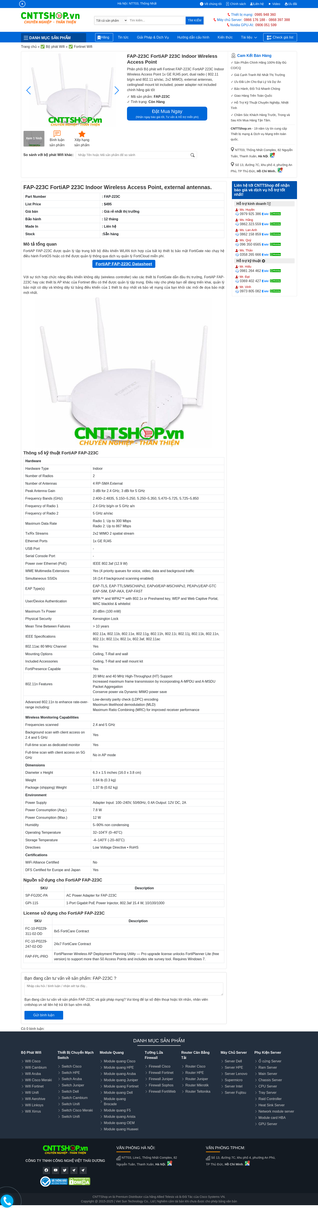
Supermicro (234, 1080)
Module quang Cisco (119, 1061)
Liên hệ (257, 4)
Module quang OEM (119, 1123)
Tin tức (123, 37)
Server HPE (234, 1067)
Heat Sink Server (272, 1105)
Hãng (104, 37)
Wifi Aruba (33, 1074)
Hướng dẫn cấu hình (193, 37)
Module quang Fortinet (121, 1086)
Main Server (268, 1074)
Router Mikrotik (197, 1085)
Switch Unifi (71, 1104)
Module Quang (112, 1052)
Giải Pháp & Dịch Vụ (153, 37)
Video (274, 4)
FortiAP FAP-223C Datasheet (124, 264)
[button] (117, 90)
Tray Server (267, 1092)
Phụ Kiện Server (267, 1052)
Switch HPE (71, 1072)
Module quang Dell (118, 1092)
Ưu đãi (290, 4)
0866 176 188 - (255, 20)
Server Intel (234, 1086)
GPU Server (268, 1124)
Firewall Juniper (161, 1079)
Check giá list (280, 37)
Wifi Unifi (32, 1092)
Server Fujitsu (235, 1092)
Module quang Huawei (121, 1129)
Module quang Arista (119, 1116)
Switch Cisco (72, 1066)
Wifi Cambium (36, 1067)
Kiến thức (225, 37)
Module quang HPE (119, 1067)
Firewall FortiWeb (162, 1091)
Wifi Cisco (32, 1061)
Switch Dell (70, 1091)
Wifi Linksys (34, 1105)
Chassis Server (270, 1080)
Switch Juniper (73, 1085)
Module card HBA (272, 1118)
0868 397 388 (279, 20)
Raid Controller (270, 1099)
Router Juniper (196, 1079)
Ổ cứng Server (270, 1061)
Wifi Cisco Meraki (38, 1080)
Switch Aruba (72, 1079)
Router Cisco (195, 1066)
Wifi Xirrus (33, 1111)
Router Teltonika (197, 1091)
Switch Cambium (75, 1098)
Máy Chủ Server (234, 1052)
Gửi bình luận (43, 1015)
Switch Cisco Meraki (77, 1110)
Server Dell (233, 1061)
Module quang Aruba (120, 1074)
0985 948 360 (265, 14)
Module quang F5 (117, 1110)
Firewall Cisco (159, 1066)
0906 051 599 (265, 25)
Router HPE (194, 1072)
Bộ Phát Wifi (31, 1052)
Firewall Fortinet (161, 1072)
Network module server (276, 1111)
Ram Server (268, 1067)
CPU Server (268, 1086)
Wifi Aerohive (35, 1099)
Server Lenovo (236, 1074)
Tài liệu (249, 37)
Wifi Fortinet (34, 1086)
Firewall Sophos (161, 1085)
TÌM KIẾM (194, 20)
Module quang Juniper (121, 1080)
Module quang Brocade (115, 1101)
